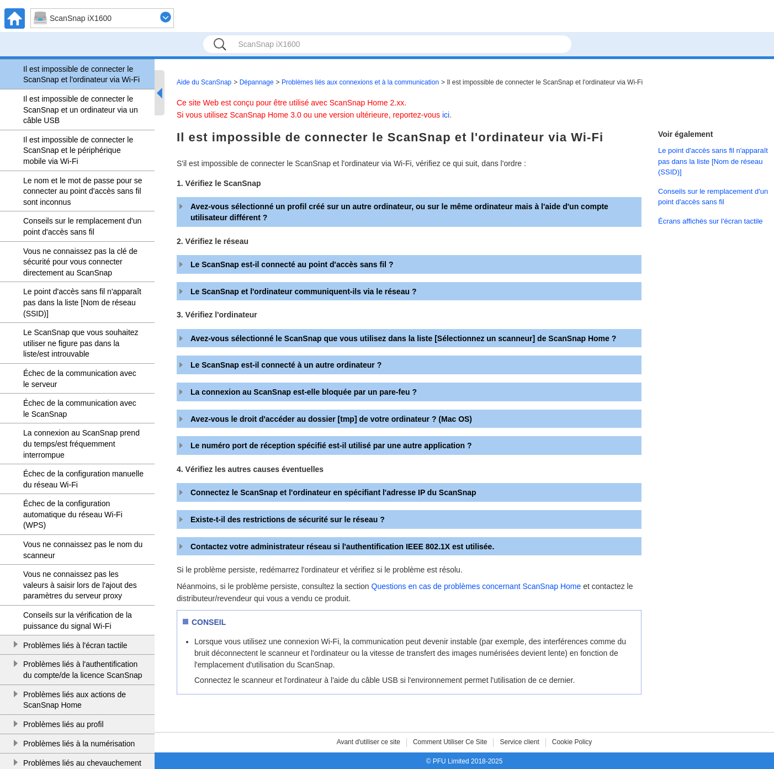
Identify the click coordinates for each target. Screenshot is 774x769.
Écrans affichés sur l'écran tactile (710, 221)
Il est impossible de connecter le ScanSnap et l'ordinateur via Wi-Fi (81, 74)
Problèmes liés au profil (63, 724)
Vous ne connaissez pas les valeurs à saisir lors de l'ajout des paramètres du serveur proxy (80, 585)
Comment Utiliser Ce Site (450, 742)
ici (445, 114)
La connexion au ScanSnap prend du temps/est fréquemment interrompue (81, 443)
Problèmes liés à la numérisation (79, 743)
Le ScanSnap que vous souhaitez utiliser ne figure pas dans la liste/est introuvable (81, 343)
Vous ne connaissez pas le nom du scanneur (82, 550)
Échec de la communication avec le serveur (79, 379)
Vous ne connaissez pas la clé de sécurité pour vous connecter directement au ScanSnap (80, 262)
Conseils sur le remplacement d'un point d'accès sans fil (82, 226)
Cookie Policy (572, 742)
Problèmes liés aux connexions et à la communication (360, 82)
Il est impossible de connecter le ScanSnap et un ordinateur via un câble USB (80, 109)
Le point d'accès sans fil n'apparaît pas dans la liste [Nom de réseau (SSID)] (82, 302)
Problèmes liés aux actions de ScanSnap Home (74, 700)
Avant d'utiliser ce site (368, 742)
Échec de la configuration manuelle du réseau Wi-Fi (83, 479)
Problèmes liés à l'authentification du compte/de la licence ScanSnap (82, 670)
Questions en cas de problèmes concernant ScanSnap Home (476, 586)
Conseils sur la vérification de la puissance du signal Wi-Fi (77, 620)
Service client (519, 742)
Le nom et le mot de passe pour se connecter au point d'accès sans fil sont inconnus (82, 191)
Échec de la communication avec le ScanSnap (79, 408)
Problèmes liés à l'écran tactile (75, 645)
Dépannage (257, 82)
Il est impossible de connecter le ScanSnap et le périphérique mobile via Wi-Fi (78, 150)
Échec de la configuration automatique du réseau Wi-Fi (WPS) (73, 514)
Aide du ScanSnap (204, 82)
